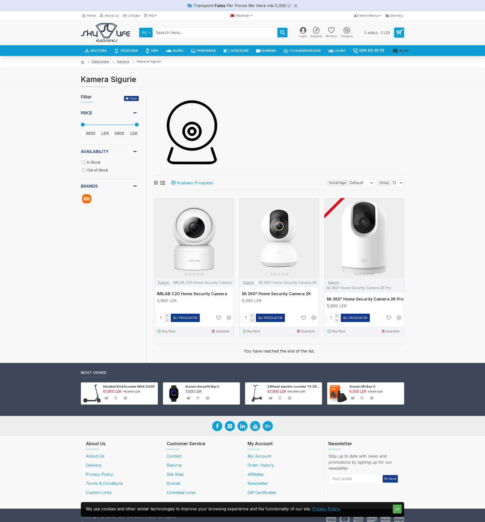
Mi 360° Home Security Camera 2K (276, 293)
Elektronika (100, 61)
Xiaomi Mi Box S (362, 386)
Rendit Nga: (328, 183)
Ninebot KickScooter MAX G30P (129, 386)
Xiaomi (163, 282)
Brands (89, 186)
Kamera (123, 61)
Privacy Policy (326, 508)
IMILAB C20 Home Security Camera (192, 293)
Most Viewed (94, 372)
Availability (95, 151)
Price (86, 112)
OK (397, 509)
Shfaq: (386, 183)
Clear (133, 98)
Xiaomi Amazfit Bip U (202, 386)
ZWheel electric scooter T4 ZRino (293, 386)
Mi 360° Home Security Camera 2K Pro (365, 299)
